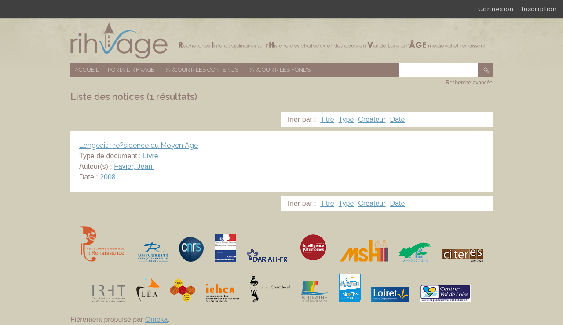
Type (346, 119)
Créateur (371, 119)
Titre (327, 119)
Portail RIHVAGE (131, 69)
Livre (150, 156)
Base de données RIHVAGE (281, 40)
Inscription (539, 8)
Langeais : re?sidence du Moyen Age (138, 145)
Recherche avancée (469, 83)
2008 (108, 177)
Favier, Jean (134, 166)
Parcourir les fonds (279, 69)
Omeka (156, 319)
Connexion (496, 8)
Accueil (87, 69)
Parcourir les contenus (200, 69)
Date (397, 119)
